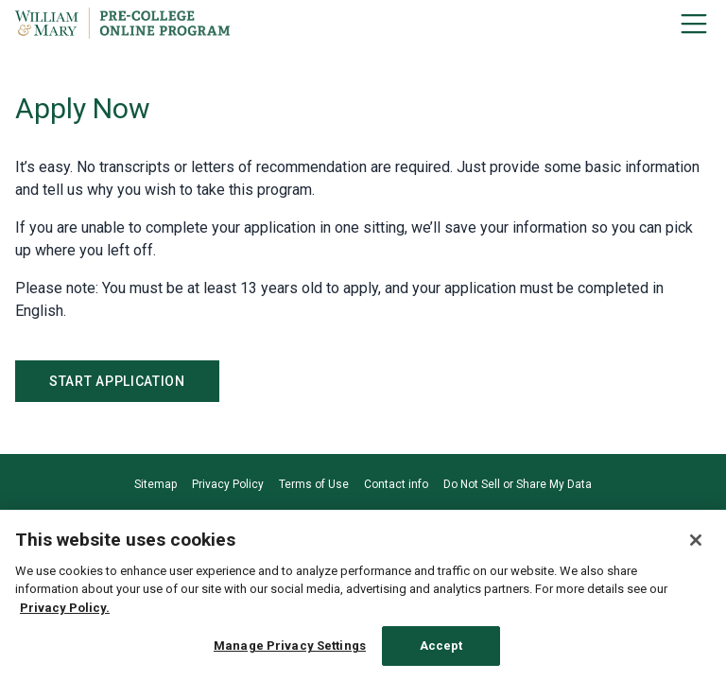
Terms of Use (314, 484)
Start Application (117, 381)
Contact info (396, 484)
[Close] (696, 540)
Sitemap (155, 484)
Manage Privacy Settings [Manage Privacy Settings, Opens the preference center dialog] (290, 645)
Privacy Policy (228, 484)
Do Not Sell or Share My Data (517, 484)
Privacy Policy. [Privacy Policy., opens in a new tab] (65, 608)
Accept (441, 645)
